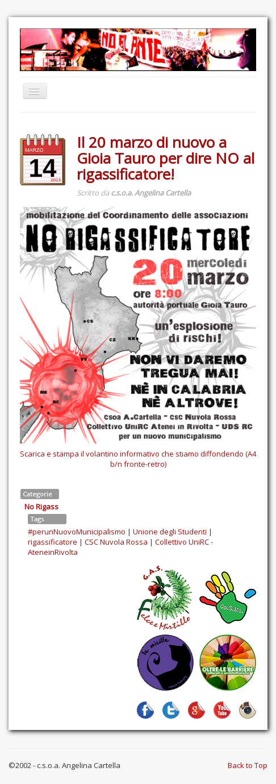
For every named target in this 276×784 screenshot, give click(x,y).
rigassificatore (52, 542)
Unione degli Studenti (170, 531)
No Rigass (41, 506)
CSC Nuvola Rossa (116, 542)
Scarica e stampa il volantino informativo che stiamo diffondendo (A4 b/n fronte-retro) (138, 459)
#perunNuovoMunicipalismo (77, 531)
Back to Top (247, 765)
